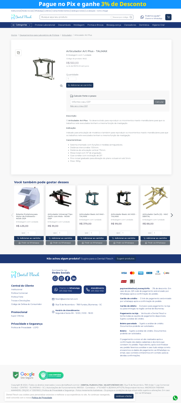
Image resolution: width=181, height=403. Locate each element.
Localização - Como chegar (97, 11)
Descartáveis (64, 25)
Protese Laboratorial (45, 25)
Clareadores (130, 25)
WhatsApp (39, 11)
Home (14, 35)
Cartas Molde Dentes (60, 11)
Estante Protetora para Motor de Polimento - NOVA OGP (26, 216)
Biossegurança (113, 25)
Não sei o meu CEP (79, 106)
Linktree (47, 11)
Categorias (21, 25)
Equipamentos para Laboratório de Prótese (39, 35)
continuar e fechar (124, 396)
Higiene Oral (158, 25)
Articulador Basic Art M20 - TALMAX (123, 215)
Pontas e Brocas (95, 25)
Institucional (16, 11)
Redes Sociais (27, 11)
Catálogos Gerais (77, 11)
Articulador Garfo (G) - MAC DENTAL (155, 215)
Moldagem (79, 25)
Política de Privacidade (42, 398)
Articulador (67, 35)
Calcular (159, 102)
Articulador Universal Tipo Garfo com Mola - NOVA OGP (60, 216)
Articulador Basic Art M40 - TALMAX (92, 215)
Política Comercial (19, 293)
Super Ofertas (17, 316)
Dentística (144, 25)
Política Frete (17, 297)
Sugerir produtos (125, 258)
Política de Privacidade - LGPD (24, 327)
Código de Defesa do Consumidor (26, 304)
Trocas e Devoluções (20, 300)
